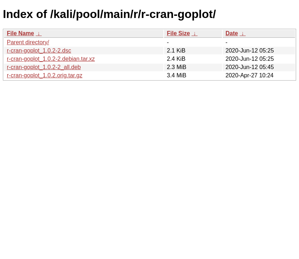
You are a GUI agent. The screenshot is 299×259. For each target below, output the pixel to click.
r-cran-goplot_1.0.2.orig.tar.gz (44, 75)
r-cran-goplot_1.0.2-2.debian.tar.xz (51, 59)
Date (232, 33)
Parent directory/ (28, 42)
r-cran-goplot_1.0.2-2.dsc (39, 50)
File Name (20, 33)
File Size (178, 33)
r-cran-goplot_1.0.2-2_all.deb (44, 67)
